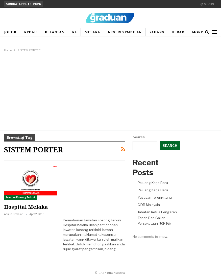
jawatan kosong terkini (81, 230)
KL (74, 32)
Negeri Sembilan (124, 32)
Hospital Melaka (26, 206)
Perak (178, 32)
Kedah (30, 32)
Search (139, 137)
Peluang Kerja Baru (153, 183)
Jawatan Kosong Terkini (20, 197)
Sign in (207, 4)
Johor (10, 32)
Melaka (92, 32)
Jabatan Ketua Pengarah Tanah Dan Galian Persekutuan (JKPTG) (157, 217)
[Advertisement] (110, 91)
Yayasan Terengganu (155, 197)
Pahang (156, 32)
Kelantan (54, 32)
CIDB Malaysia (149, 205)
